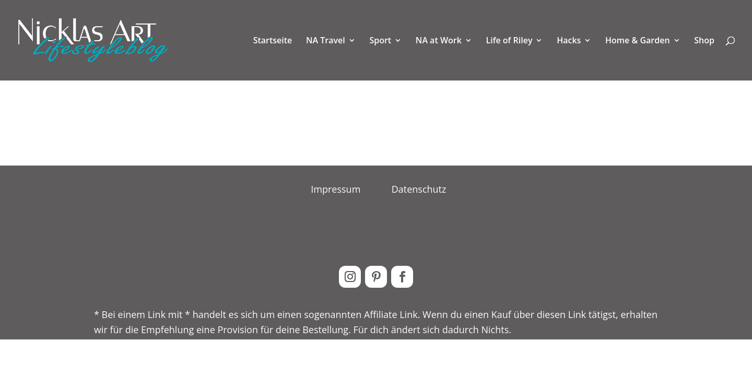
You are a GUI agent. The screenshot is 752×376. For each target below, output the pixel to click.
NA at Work (439, 41)
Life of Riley (509, 41)
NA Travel (325, 41)
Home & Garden (637, 41)
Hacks (569, 41)
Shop (704, 41)
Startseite (272, 41)
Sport (380, 41)
